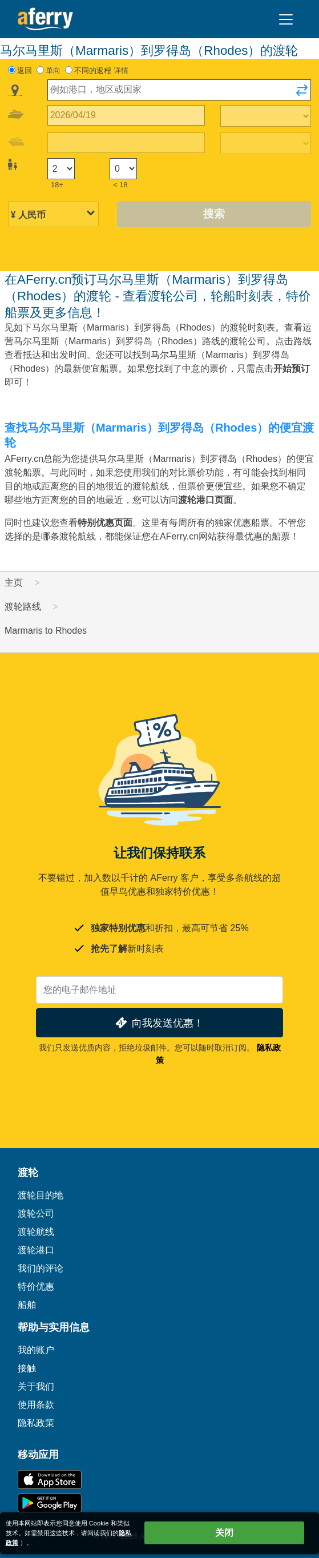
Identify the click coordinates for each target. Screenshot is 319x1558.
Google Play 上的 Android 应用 (50, 1502)
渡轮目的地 (40, 1195)
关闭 (224, 1532)
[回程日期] (126, 143)
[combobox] (179, 89)
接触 (27, 1368)
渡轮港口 (36, 1250)
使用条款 (36, 1404)
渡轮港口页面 (205, 500)
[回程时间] (266, 143)
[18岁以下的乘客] (123, 168)
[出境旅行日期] (126, 115)
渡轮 (28, 1172)
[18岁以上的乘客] (61, 168)
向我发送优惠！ (158, 1022)
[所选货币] (54, 215)
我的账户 (36, 1349)
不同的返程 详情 (101, 70)
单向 (53, 70)
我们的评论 (40, 1268)
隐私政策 (36, 1423)
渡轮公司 (36, 1213)
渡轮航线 (36, 1231)
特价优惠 (36, 1286)
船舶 (27, 1304)
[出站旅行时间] (266, 116)
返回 (24, 70)
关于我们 (36, 1386)
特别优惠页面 (105, 523)
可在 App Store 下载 (50, 1479)
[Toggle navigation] (285, 19)
